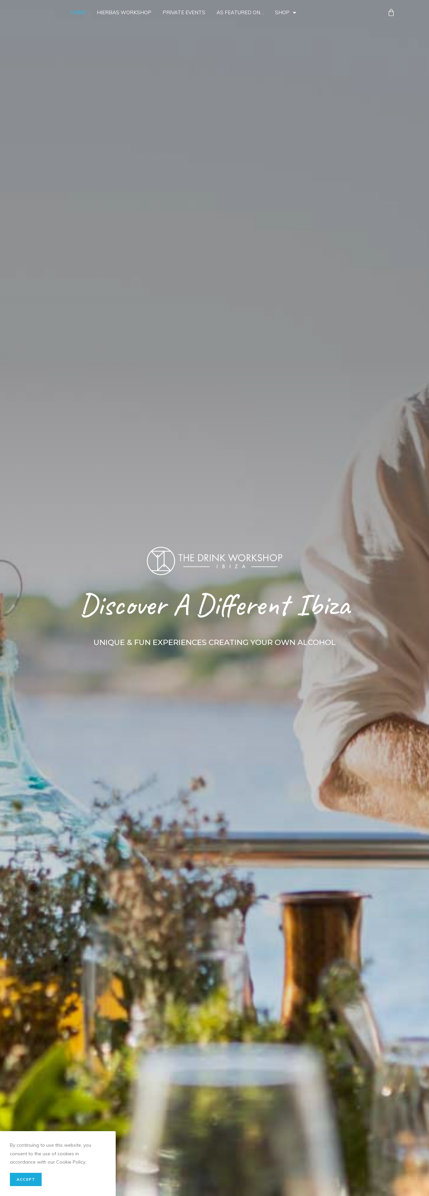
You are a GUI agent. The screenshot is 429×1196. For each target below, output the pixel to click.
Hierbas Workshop (124, 12)
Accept (26, 1179)
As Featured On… (240, 12)
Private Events (184, 12)
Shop (285, 13)
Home (78, 12)
